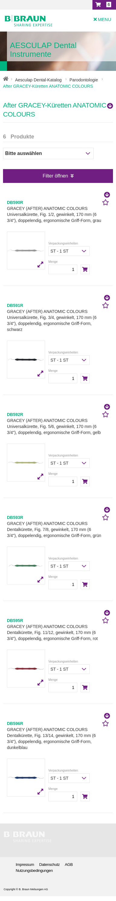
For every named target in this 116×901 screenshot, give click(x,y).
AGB (69, 864)
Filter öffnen (58, 175)
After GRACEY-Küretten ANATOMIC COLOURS (58, 110)
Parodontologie (83, 79)
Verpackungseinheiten (63, 243)
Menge (53, 261)
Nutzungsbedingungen (34, 870)
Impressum (25, 864)
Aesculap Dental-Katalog (38, 79)
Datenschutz (49, 864)
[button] (104, 5)
